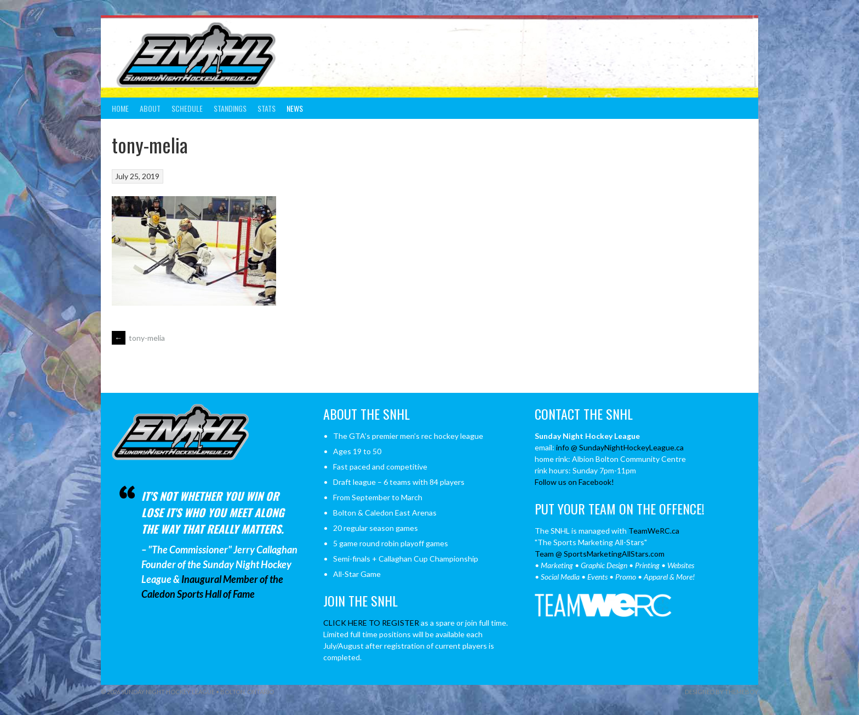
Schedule (187, 108)
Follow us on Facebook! (574, 482)
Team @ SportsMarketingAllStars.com (600, 553)
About (150, 108)
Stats (266, 108)
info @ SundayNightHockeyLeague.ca (620, 447)
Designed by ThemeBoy (721, 691)
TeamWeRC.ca (653, 530)
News (295, 108)
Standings (230, 108)
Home (120, 108)
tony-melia (138, 337)
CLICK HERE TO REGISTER (371, 622)
